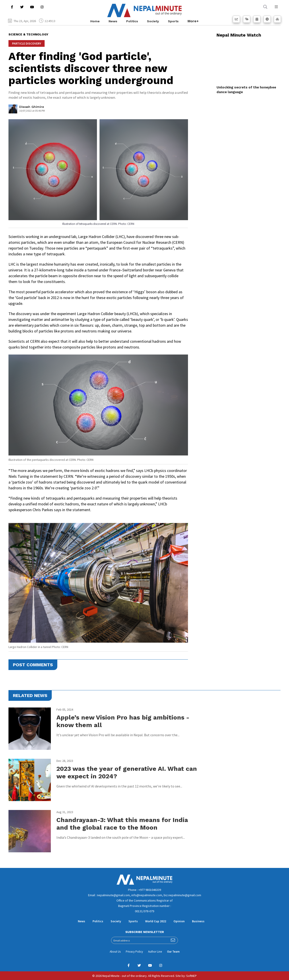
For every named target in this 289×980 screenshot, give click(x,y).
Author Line (155, 951)
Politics (132, 21)
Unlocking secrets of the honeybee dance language (246, 89)
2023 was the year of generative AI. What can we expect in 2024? (126, 772)
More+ (193, 21)
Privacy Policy (134, 951)
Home (95, 21)
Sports (173, 21)
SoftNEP (191, 976)
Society (153, 21)
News (113, 21)
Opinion (179, 921)
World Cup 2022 (155, 921)
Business (198, 921)
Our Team (173, 951)
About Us (115, 951)
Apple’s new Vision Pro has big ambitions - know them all (122, 721)
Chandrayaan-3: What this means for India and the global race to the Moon (122, 823)
